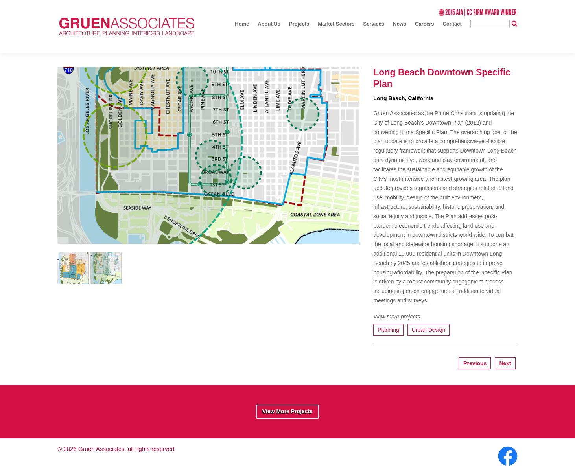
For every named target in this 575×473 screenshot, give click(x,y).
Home (242, 24)
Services (374, 24)
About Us (269, 24)
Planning (388, 330)
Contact (451, 24)
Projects (299, 24)
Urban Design (429, 330)
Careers (424, 24)
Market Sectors (336, 24)
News (399, 24)
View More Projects (287, 411)
